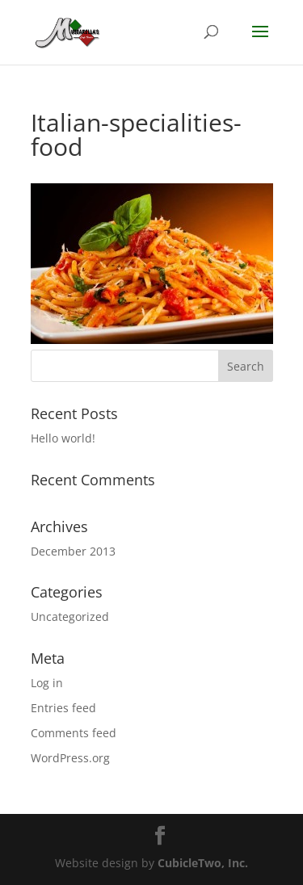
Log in (47, 682)
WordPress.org (70, 757)
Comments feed (73, 732)
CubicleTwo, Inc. (203, 862)
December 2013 (73, 551)
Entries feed (63, 707)
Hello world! (63, 438)
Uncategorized (70, 616)
